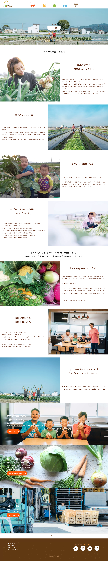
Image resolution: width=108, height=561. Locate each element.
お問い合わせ (11, 548)
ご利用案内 (11, 546)
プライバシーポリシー (13, 549)
